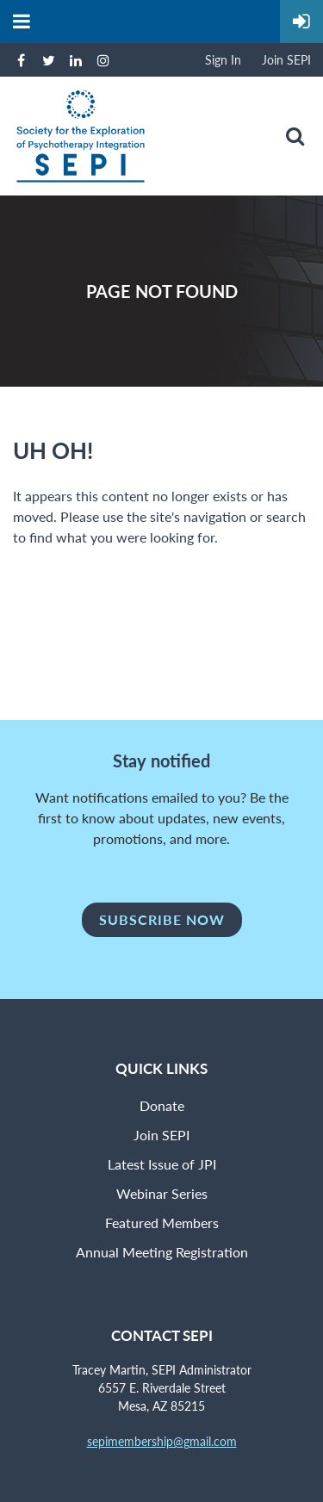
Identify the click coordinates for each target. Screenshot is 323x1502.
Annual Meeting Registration (162, 1252)
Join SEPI (286, 60)
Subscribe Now (162, 919)
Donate (162, 1105)
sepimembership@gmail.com (162, 1441)
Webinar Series (162, 1193)
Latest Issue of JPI (162, 1164)
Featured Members (162, 1222)
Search (294, 136)
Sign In (223, 60)
